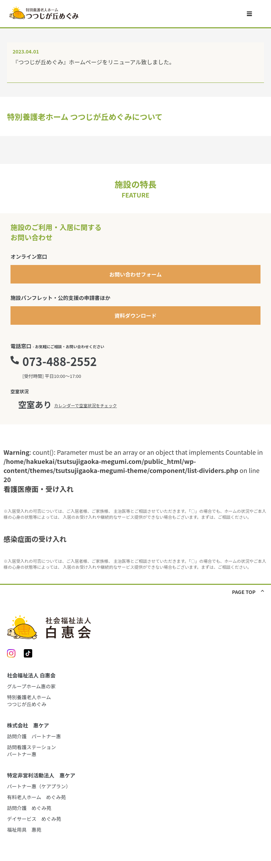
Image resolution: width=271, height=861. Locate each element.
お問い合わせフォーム (135, 274)
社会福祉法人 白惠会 (31, 675)
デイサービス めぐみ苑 (34, 818)
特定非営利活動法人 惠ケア (41, 775)
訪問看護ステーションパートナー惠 (31, 751)
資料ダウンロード (135, 315)
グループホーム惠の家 (31, 686)
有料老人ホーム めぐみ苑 (36, 797)
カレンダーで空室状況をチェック (85, 405)
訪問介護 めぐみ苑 (29, 807)
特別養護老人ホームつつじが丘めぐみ (29, 701)
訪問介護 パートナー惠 (34, 736)
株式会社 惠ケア (28, 725)
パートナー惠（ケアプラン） (39, 786)
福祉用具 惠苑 (24, 829)
